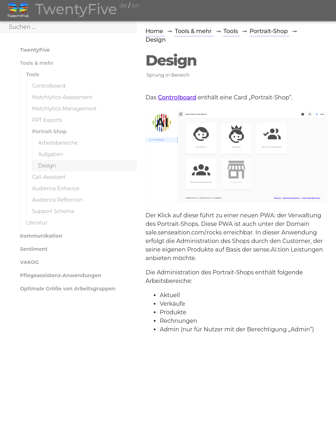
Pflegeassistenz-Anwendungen (60, 275)
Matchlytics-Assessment (62, 97)
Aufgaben (50, 154)
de (123, 5)
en (135, 5)
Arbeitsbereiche (58, 143)
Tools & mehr (37, 63)
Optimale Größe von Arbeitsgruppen (68, 288)
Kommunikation (41, 236)
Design (47, 165)
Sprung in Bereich (168, 75)
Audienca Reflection (57, 200)
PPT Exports (47, 120)
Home (155, 31)
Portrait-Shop (49, 131)
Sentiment (33, 249)
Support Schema (53, 211)
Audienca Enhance (56, 188)
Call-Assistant (49, 177)
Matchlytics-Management (64, 108)
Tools (32, 74)
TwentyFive (35, 50)
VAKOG (29, 262)
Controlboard (48, 86)
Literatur (36, 222)
